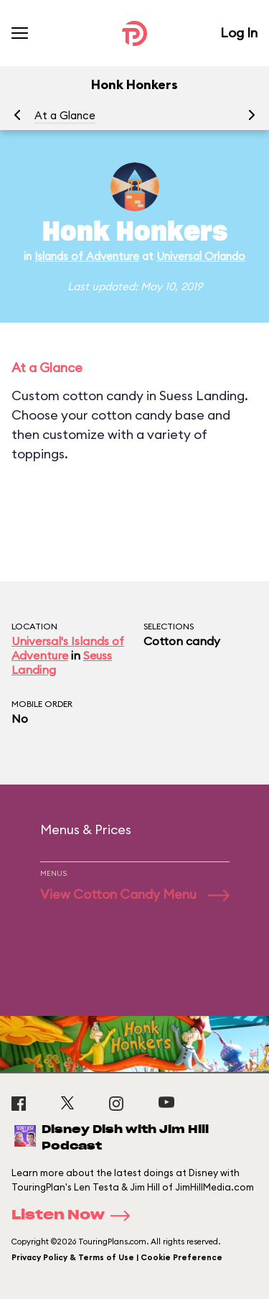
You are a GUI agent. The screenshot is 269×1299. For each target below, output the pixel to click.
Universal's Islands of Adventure (67, 648)
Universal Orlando (200, 256)
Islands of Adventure (86, 256)
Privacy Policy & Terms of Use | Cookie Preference (116, 1257)
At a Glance (64, 115)
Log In (239, 32)
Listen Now (75, 1215)
